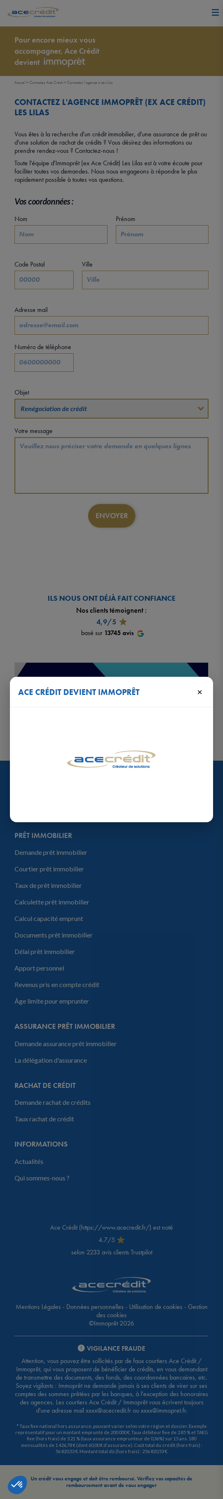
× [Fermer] (199, 691)
